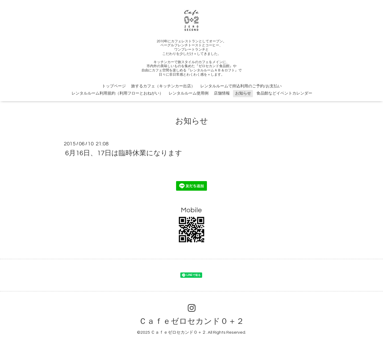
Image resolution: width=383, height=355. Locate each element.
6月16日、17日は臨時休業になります (123, 153)
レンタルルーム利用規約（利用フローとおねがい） (117, 93)
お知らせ (243, 93)
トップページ (114, 86)
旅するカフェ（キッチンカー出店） (163, 86)
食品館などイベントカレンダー (284, 93)
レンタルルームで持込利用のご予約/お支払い (241, 86)
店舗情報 (222, 93)
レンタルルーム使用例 (189, 93)
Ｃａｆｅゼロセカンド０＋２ (191, 321)
